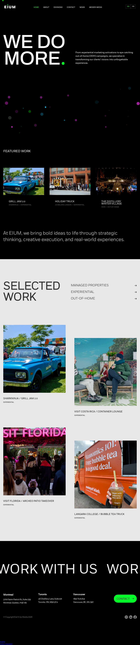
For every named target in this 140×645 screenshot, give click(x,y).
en (128, 6)
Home (36, 7)
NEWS (82, 7)
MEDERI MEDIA (95, 7)
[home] (9, 6)
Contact (71, 7)
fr (133, 6)
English (2, 642)
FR (124, 7)
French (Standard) (6, 644)
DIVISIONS (58, 7)
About (46, 7)
